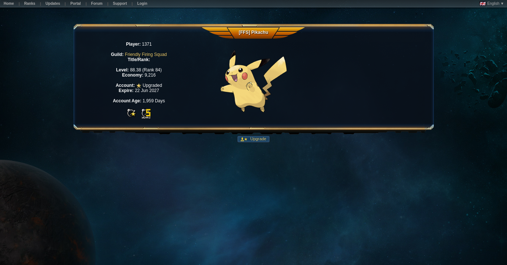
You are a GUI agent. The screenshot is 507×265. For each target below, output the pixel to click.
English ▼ (491, 3)
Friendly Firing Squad (146, 54)
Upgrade (257, 139)
